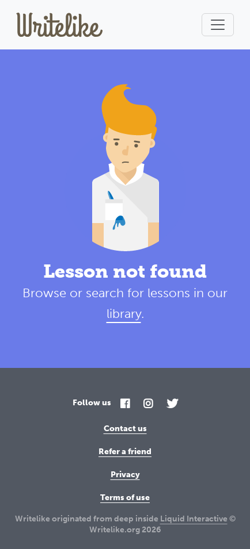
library (124, 313)
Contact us (125, 428)
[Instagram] (148, 404)
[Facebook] (125, 404)
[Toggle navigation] (218, 24)
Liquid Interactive (194, 519)
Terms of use (125, 497)
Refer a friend (125, 451)
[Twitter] (172, 404)
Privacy (125, 474)
